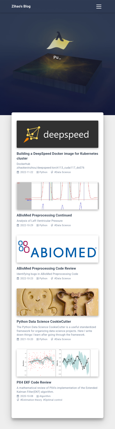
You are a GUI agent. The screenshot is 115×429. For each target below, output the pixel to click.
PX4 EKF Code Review (34, 382)
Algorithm (45, 396)
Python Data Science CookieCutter (44, 321)
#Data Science (62, 172)
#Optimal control (52, 400)
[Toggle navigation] (98, 6)
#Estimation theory (31, 400)
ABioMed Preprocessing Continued (44, 215)
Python (43, 172)
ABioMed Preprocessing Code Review (46, 268)
